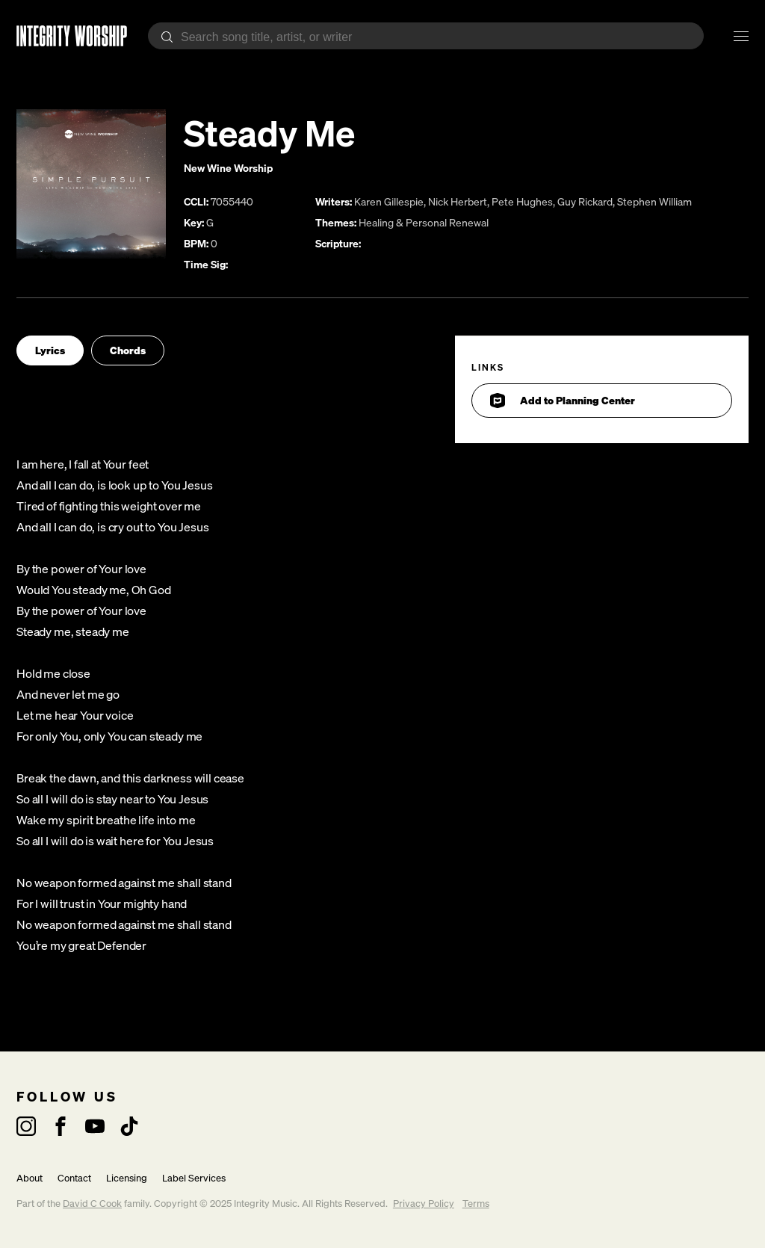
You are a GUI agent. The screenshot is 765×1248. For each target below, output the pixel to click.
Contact (74, 1178)
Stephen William (654, 201)
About (29, 1178)
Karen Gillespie (389, 201)
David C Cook (92, 1203)
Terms (475, 1203)
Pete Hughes (522, 201)
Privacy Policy (423, 1203)
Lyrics (50, 350)
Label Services (194, 1178)
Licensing (126, 1178)
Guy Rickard (585, 201)
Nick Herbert (457, 201)
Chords (128, 350)
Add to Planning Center (562, 400)
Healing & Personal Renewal (424, 222)
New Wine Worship (228, 168)
